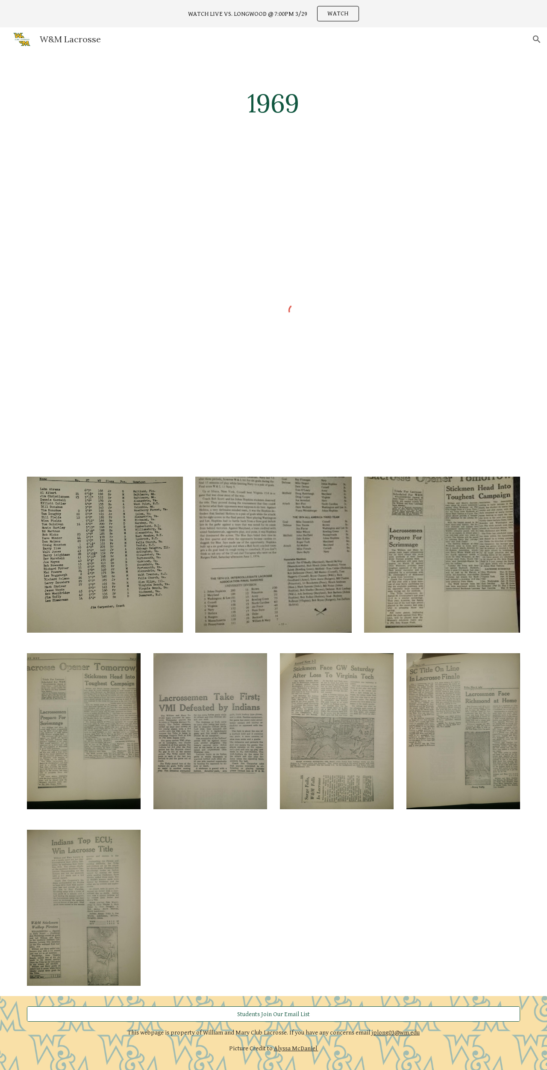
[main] (273, 103)
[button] (536, 39)
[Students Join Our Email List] (273, 1014)
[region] (273, 13)
